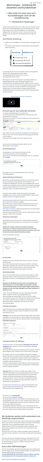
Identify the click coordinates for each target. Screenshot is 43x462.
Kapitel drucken (36, 3)
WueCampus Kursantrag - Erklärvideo (21, 96)
